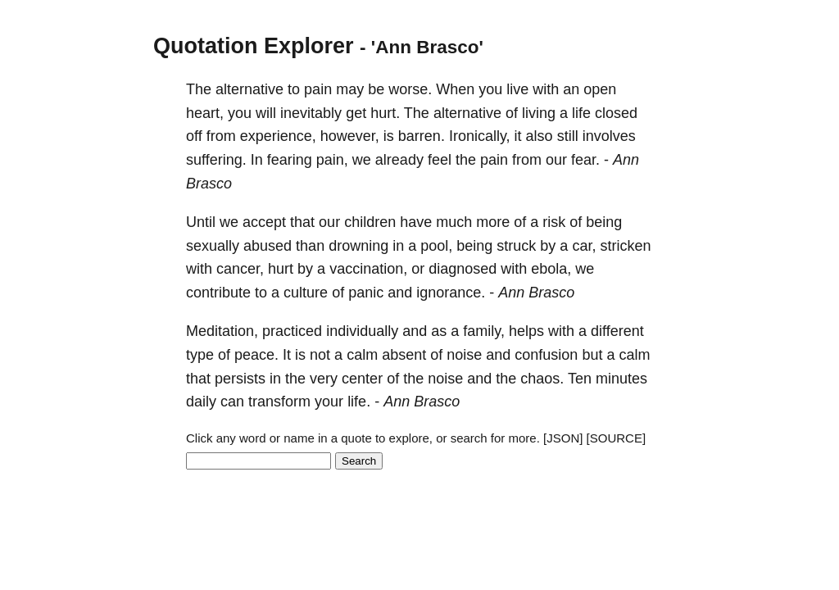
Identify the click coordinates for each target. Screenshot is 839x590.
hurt (280, 269)
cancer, (240, 269)
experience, (278, 136)
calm (362, 355)
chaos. (542, 378)
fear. (585, 160)
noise (464, 355)
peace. (256, 355)
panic (365, 292)
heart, (205, 113)
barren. (421, 136)
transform (279, 401)
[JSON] (563, 438)
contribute (218, 292)
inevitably (311, 113)
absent (404, 355)
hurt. (385, 113)
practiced (292, 331)
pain (318, 89)
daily (201, 401)
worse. (410, 89)
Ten (580, 378)
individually (362, 331)
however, (349, 136)
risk (553, 222)
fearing (289, 160)
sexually (212, 246)
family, (484, 331)
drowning (358, 246)
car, (584, 246)
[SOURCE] (616, 438)
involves (609, 136)
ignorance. (450, 292)
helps (526, 331)
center (362, 378)
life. (358, 401)
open (599, 89)
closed (616, 113)
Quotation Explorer (253, 46)
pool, (436, 246)
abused (267, 246)
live (517, 89)
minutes (621, 378)
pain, (332, 160)
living (539, 113)
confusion (546, 355)
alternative (249, 89)
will (266, 113)
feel (439, 160)
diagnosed (463, 269)
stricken (625, 246)
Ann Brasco (536, 292)
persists (240, 378)
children (370, 222)
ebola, (551, 269)
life (581, 113)
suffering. (216, 160)
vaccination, (368, 269)
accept (264, 222)
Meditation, (222, 331)
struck (516, 246)
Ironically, (479, 136)
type (200, 355)
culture (305, 292)
